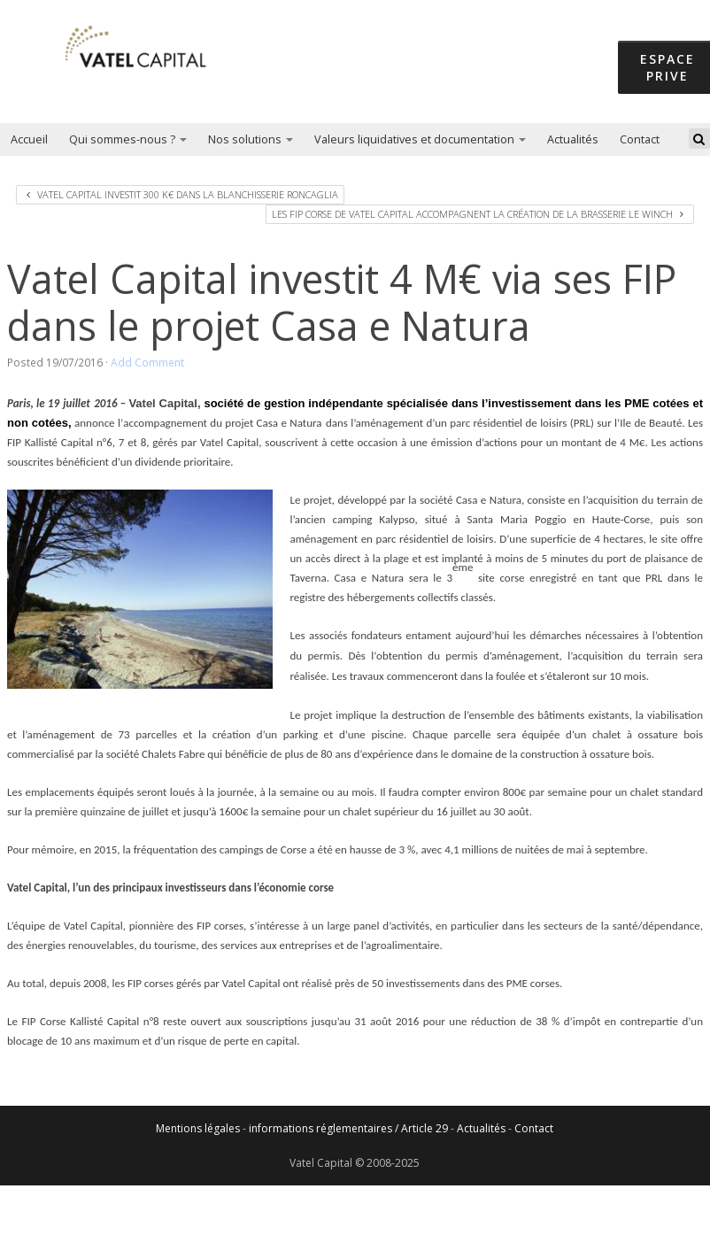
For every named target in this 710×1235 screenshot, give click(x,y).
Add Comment (147, 362)
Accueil (29, 139)
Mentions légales (198, 1128)
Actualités (572, 139)
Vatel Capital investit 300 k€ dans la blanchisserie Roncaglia (182, 194)
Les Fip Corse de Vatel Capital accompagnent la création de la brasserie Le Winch (477, 213)
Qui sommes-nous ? (128, 139)
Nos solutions (250, 139)
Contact (640, 139)
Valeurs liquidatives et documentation (420, 139)
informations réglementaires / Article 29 (348, 1128)
